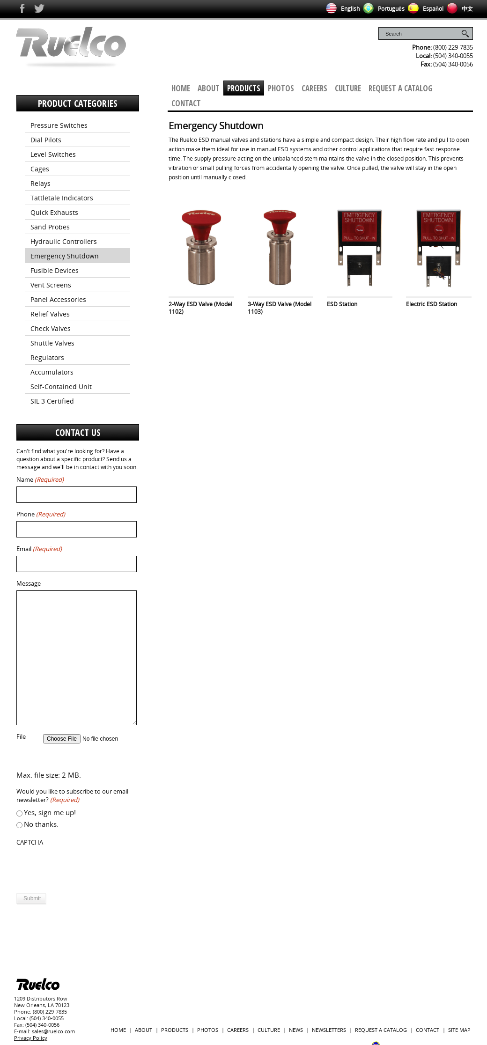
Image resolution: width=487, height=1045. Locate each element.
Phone (40, 514)
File (21, 737)
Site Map (459, 1029)
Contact (186, 103)
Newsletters (329, 1029)
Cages (39, 168)
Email (39, 549)
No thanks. (41, 824)
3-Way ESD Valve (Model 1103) (279, 308)
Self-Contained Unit (61, 386)
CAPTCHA (29, 842)
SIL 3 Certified (52, 401)
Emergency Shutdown (64, 255)
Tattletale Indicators (61, 197)
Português (382, 9)
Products (243, 88)
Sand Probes (50, 226)
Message (28, 584)
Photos (281, 88)
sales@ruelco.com (53, 1031)
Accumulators (52, 372)
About (209, 88)
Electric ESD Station (431, 304)
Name (40, 480)
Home (180, 88)
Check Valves (50, 328)
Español (424, 9)
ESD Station (342, 304)
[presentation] (87, 867)
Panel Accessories (58, 299)
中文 (458, 9)
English (341, 9)
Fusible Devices (54, 270)
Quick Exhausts (54, 212)
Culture (348, 88)
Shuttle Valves (52, 343)
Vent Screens (50, 284)
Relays (40, 183)
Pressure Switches (59, 125)
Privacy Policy (30, 1037)
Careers (314, 88)
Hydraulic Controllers (63, 241)
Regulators (47, 357)
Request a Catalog (401, 88)
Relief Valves (50, 313)
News (296, 1029)
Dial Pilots (45, 139)
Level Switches (53, 154)
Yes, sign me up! (50, 812)
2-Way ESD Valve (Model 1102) (200, 308)
